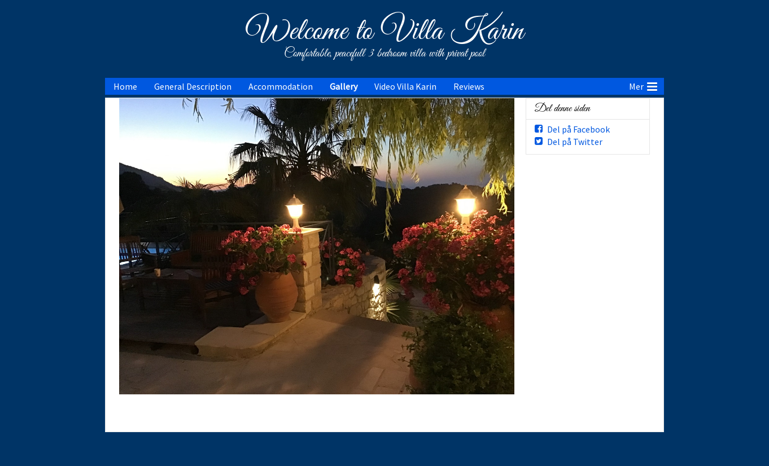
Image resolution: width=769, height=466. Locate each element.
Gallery (343, 86)
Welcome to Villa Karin (384, 31)
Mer (643, 85)
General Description (192, 86)
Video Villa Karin (405, 86)
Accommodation (280, 86)
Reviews (468, 86)
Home (125, 86)
